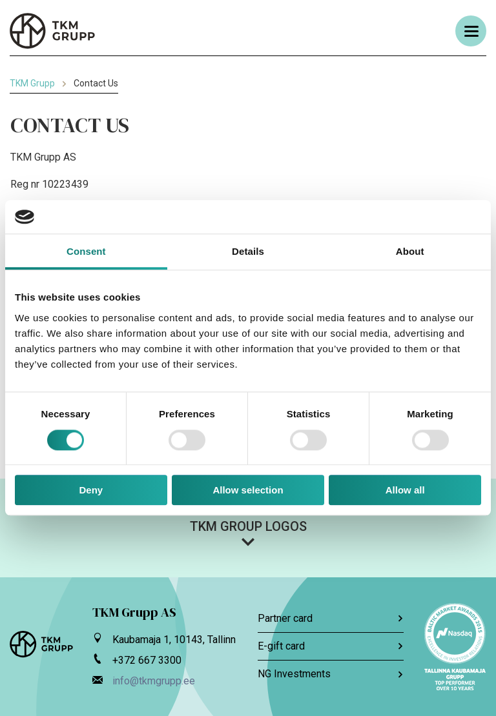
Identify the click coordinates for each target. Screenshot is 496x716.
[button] (248, 533)
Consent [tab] (86, 251)
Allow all (405, 489)
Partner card (331, 618)
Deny (91, 489)
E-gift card (331, 646)
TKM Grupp (32, 83)
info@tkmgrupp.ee (153, 681)
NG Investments (331, 674)
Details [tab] (248, 251)
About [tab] (410, 251)
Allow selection (247, 489)
